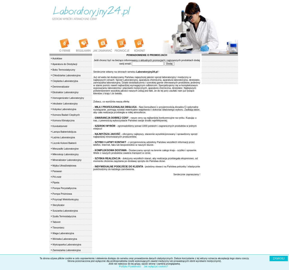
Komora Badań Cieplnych (66, 114)
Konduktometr (59, 126)
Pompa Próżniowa (62, 193)
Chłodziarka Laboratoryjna (66, 75)
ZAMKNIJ (278, 258)
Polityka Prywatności (130, 266)
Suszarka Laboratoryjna (65, 210)
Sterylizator (58, 205)
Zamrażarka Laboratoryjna (66, 250)
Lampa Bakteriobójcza (64, 131)
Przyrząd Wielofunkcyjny (65, 199)
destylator (177, 88)
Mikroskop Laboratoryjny (65, 154)
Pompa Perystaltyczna (64, 188)
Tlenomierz (58, 227)
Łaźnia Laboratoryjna (63, 137)
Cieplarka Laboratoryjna (65, 81)
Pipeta (55, 182)
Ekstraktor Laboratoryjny (65, 92)
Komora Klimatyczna (63, 120)
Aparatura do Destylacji (64, 64)
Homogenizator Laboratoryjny (68, 98)
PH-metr (56, 176)
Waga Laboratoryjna (63, 233)
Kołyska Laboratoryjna (64, 109)
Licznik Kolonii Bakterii (64, 143)
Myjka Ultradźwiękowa (64, 165)
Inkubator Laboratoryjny (65, 103)
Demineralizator (60, 86)
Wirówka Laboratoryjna (64, 239)
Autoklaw (57, 58)
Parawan (57, 171)
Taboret (56, 222)
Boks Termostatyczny (63, 69)
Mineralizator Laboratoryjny (67, 160)
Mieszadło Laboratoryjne (65, 148)
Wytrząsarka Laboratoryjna (66, 244)
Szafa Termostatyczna (64, 216)
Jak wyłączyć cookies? (156, 266)
